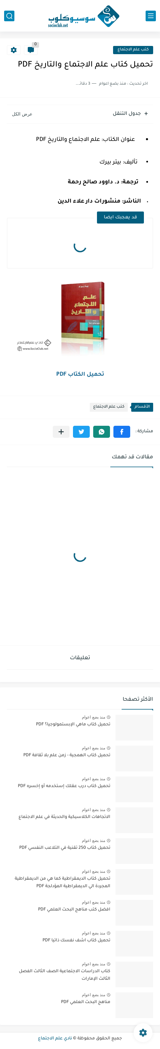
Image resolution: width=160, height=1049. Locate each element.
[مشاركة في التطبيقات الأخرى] (61, 432)
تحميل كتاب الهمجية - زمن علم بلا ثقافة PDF (66, 755)
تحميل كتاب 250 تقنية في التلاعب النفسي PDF (64, 848)
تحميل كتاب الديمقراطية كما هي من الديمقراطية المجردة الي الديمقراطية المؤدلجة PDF (62, 883)
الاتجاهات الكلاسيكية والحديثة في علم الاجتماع (64, 817)
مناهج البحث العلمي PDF (85, 1002)
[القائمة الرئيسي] (151, 16)
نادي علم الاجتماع (55, 1038)
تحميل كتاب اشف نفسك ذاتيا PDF (76, 940)
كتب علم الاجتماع (133, 50)
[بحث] (9, 16)
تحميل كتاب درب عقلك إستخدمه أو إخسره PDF (64, 786)
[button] (121, 432)
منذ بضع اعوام (93, 717)
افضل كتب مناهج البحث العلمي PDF (74, 909)
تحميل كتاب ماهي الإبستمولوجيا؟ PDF (73, 724)
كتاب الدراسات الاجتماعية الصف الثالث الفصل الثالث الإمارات (64, 975)
